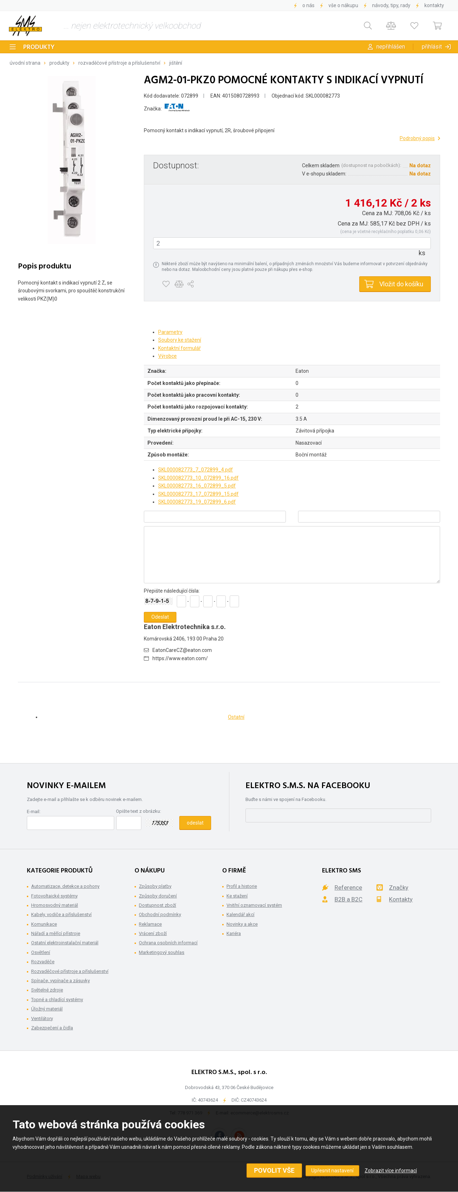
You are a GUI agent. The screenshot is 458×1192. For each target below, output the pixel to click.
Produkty (39, 47)
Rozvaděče (42, 961)
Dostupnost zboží (157, 905)
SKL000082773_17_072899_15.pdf (198, 494)
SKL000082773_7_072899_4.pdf (195, 470)
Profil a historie (241, 886)
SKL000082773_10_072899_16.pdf (198, 478)
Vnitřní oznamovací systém (254, 905)
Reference (348, 887)
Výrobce (167, 356)
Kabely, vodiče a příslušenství (61, 914)
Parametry (170, 332)
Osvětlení (40, 952)
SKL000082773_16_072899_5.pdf (197, 486)
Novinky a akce (242, 924)
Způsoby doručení (158, 896)
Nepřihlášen (390, 46)
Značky (398, 887)
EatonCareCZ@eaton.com (182, 650)
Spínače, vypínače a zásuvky (60, 980)
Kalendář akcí (240, 914)
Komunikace (44, 924)
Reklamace (150, 924)
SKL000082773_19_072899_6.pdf (197, 502)
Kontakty (434, 5)
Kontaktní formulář (179, 348)
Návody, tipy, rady (391, 5)
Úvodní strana (25, 63)
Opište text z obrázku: (138, 811)
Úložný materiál (47, 1009)
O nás (308, 5)
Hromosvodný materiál (54, 905)
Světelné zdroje (47, 990)
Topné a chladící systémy (57, 999)
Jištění (175, 63)
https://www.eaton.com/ (180, 658)
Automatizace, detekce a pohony (65, 886)
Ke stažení (237, 896)
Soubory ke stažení (179, 340)
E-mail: (33, 811)
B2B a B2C (348, 899)
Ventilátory (42, 1018)
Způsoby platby (155, 886)
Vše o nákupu (343, 5)
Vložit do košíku (401, 284)
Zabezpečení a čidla (52, 1027)
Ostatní (236, 717)
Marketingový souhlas (161, 952)
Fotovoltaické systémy (54, 896)
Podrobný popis (417, 138)
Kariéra (233, 933)
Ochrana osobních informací (168, 942)
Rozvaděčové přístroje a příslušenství (119, 63)
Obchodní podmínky (160, 914)
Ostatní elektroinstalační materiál (64, 942)
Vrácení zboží (153, 933)
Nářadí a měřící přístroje (55, 933)
